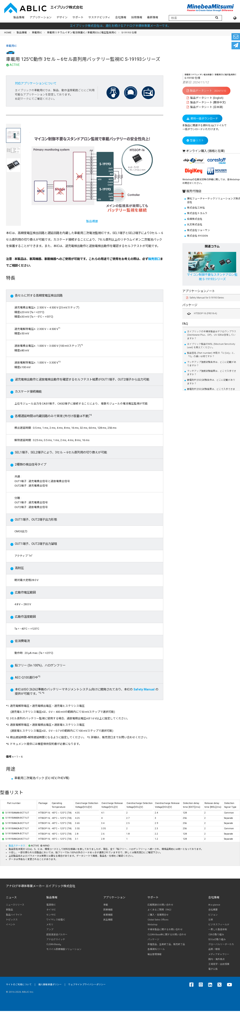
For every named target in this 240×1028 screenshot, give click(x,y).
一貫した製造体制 (217, 929)
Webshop (152, 924)
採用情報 (136, 17)
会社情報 (120, 17)
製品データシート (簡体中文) (206, 102)
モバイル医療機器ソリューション (63, 949)
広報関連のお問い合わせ (160, 904)
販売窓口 (154, 259)
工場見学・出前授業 (218, 964)
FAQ (185, 324)
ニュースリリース (15, 904)
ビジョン (213, 914)
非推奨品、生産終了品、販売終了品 (166, 944)
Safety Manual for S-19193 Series (205, 297)
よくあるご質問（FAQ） (160, 909)
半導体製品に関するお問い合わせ (165, 929)
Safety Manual (144, 689)
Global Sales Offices (158, 919)
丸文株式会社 (194, 224)
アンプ (49, 929)
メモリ (49, 924)
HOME (7, 32)
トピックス (12, 919)
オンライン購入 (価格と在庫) (205, 151)
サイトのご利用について (19, 984)
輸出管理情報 (155, 954)
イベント (10, 924)
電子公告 (213, 969)
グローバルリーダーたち (221, 944)
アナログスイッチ (55, 939)
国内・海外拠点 (216, 959)
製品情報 (18, 17)
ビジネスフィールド (218, 924)
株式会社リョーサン (198, 230)
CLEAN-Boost (53, 944)
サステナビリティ (99, 17)
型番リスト (195, 140)
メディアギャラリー (218, 954)
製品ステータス (17, 845)
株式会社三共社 (196, 207)
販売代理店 (193, 191)
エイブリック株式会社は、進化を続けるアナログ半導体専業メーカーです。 (120, 26)
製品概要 (92, 177)
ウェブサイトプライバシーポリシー (87, 984)
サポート (78, 17)
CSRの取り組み (216, 934)
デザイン (62, 17)
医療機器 (108, 909)
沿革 (210, 919)
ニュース (11, 897)
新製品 (9, 909)
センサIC (50, 914)
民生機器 (108, 919)
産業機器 (108, 914)
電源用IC (50, 904)
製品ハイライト (14, 914)
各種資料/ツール (156, 949)
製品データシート (206, 90)
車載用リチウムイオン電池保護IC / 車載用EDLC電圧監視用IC (81, 32)
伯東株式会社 (194, 218)
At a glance (214, 904)
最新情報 (152, 17)
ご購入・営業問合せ (158, 914)
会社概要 (213, 909)
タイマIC (50, 909)
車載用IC (37, 32)
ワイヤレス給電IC (55, 919)
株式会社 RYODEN (197, 235)
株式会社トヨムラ (197, 213)
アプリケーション (41, 17)
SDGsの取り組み (217, 939)
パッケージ (189, 305)
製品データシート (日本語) (205, 107)
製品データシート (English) (205, 97)
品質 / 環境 (214, 949)
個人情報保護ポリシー (50, 984)
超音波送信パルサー (56, 934)
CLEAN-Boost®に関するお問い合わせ (167, 934)
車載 (105, 904)
